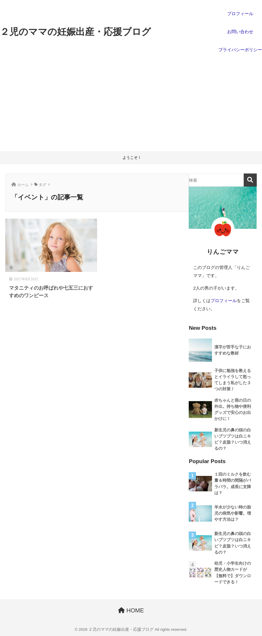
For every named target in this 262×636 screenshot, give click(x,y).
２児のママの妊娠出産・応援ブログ (75, 31)
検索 (250, 180)
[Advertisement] (131, 107)
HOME (131, 610)
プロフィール (224, 300)
